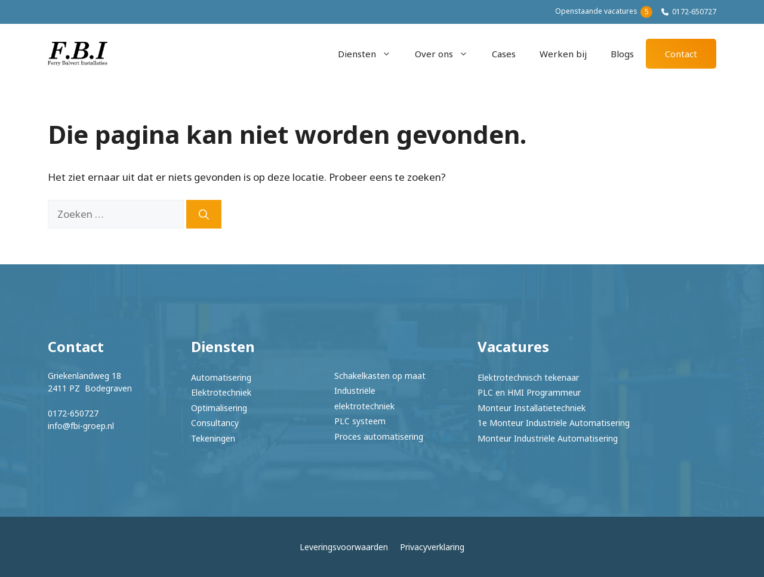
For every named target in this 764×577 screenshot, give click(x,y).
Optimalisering (219, 408)
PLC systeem (360, 421)
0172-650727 (694, 12)
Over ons (447, 54)
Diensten (370, 54)
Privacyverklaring (432, 547)
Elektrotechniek (221, 392)
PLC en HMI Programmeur (529, 392)
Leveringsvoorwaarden (344, 547)
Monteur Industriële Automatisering (548, 438)
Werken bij (563, 54)
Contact (681, 54)
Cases (504, 54)
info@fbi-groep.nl (81, 425)
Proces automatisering (378, 436)
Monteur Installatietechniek (532, 408)
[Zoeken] (203, 214)
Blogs (622, 54)
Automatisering (221, 377)
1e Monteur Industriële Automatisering (554, 422)
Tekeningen (213, 438)
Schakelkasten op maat (380, 375)
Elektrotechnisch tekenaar (528, 377)
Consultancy (215, 422)
